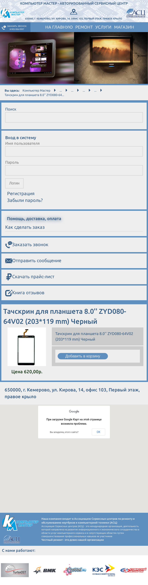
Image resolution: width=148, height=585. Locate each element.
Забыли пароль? (25, 200)
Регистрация (20, 193)
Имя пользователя (22, 143)
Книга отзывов (24, 293)
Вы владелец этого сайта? (64, 432)
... (61, 90)
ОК (98, 432)
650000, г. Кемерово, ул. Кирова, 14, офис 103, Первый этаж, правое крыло (74, 14)
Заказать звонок (26, 244)
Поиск (10, 109)
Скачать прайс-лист (29, 277)
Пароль (12, 162)
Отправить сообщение (33, 261)
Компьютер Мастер (36, 90)
